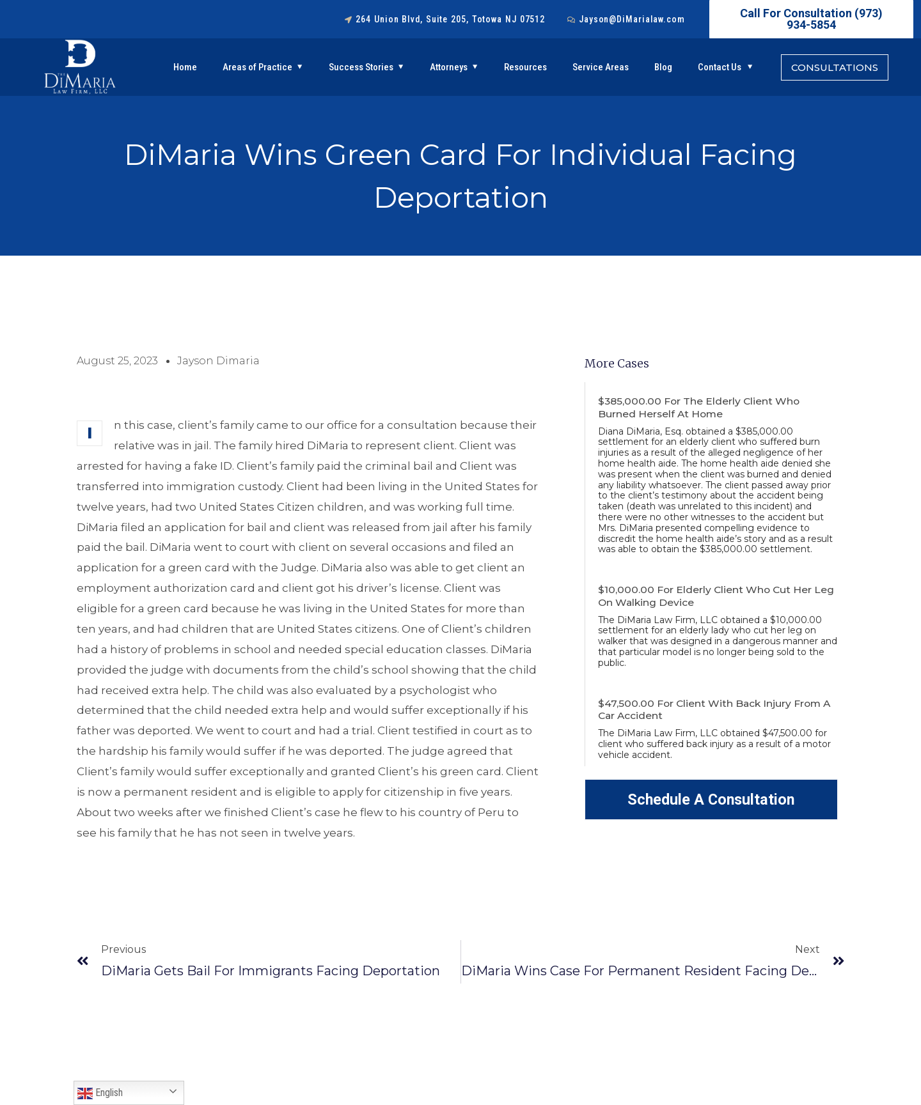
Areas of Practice (257, 67)
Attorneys (449, 67)
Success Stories (361, 67)
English (100, 1093)
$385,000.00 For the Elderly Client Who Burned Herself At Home (700, 407)
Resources (525, 67)
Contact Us (719, 67)
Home (185, 67)
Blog (663, 67)
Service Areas (600, 67)
